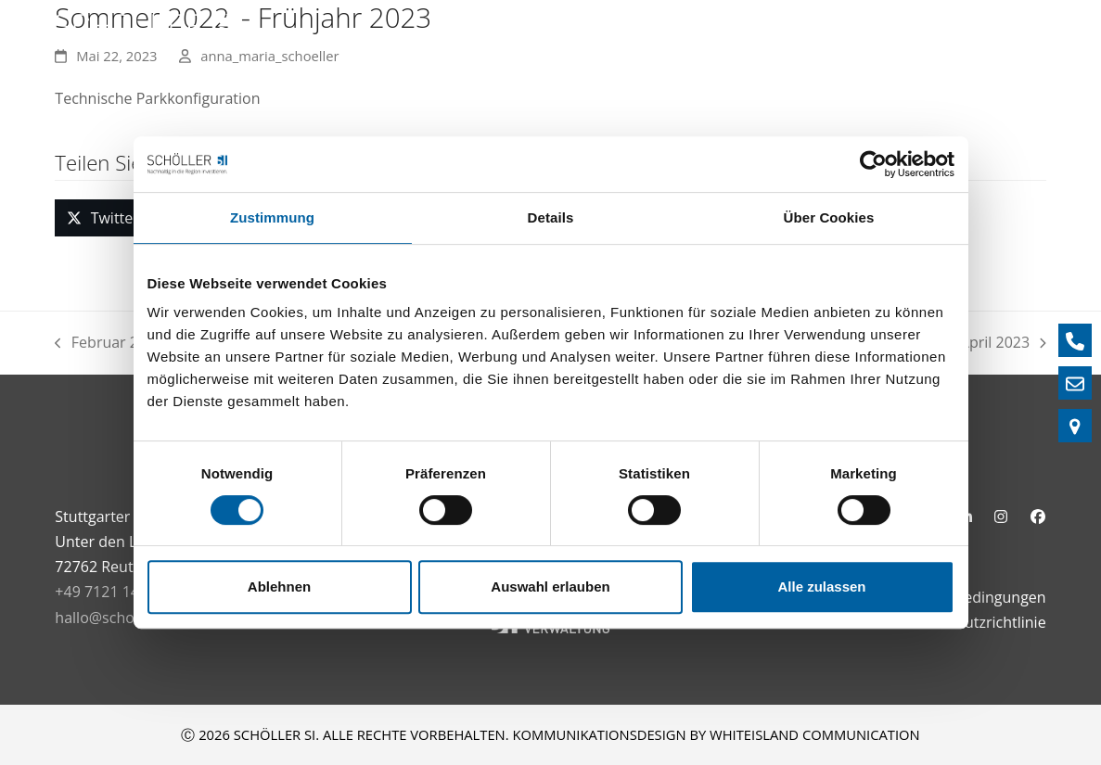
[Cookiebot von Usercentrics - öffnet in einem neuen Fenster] (873, 164)
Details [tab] (551, 217)
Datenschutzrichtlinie (973, 622)
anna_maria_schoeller (269, 55)
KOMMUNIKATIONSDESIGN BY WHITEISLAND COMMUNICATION (715, 734)
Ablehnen (279, 586)
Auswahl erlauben (550, 586)
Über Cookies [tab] (829, 217)
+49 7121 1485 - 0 (116, 591)
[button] (102, 217)
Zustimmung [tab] (272, 217)
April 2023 (1003, 343)
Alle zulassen (821, 586)
